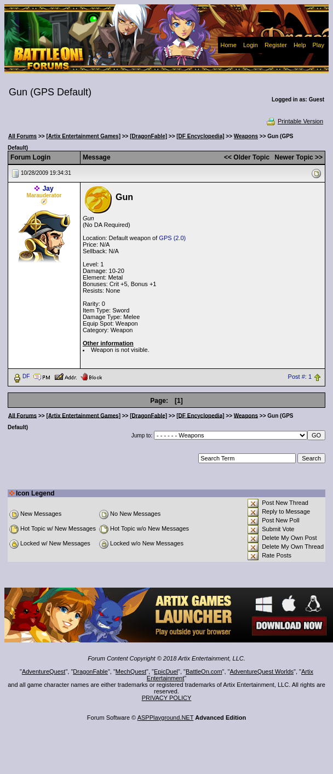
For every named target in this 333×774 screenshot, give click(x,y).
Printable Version (294, 121)
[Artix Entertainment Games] (83, 136)
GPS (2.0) (172, 238)
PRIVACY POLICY (167, 698)
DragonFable (90, 671)
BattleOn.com (204, 671)
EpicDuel (166, 671)
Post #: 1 (300, 376)
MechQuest (131, 671)
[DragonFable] (148, 136)
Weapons (246, 136)
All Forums (22, 136)
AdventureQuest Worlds (262, 671)
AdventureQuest (44, 671)
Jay (48, 188)
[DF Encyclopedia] (200, 136)
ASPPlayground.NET (165, 717)
